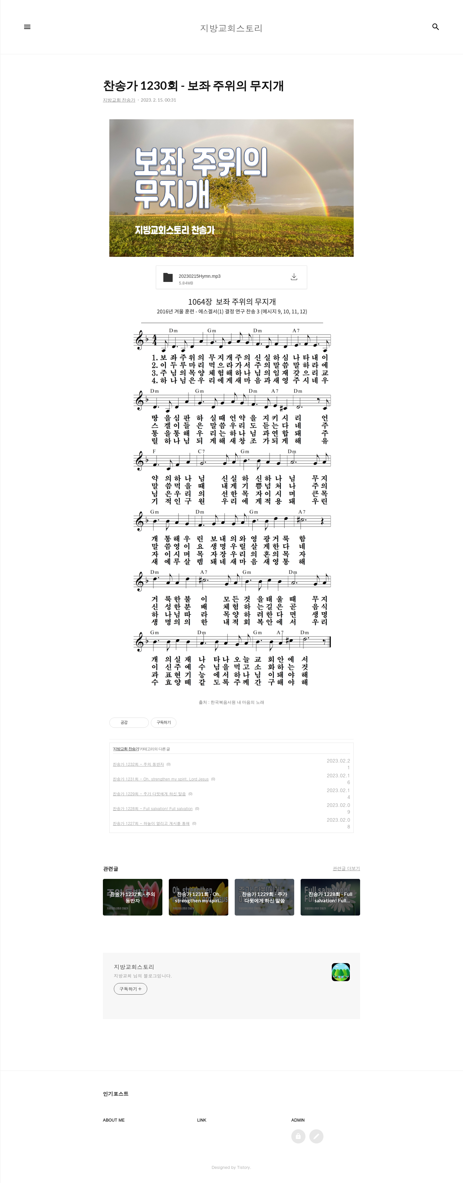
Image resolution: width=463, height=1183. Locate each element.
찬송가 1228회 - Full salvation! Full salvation (153, 808)
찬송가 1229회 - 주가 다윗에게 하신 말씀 (149, 793)
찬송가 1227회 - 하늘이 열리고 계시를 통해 (151, 823)
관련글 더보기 (346, 868)
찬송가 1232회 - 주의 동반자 (138, 764)
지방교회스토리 (134, 967)
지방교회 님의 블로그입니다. (143, 975)
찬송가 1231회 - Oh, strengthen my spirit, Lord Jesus (161, 778)
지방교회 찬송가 (126, 749)
